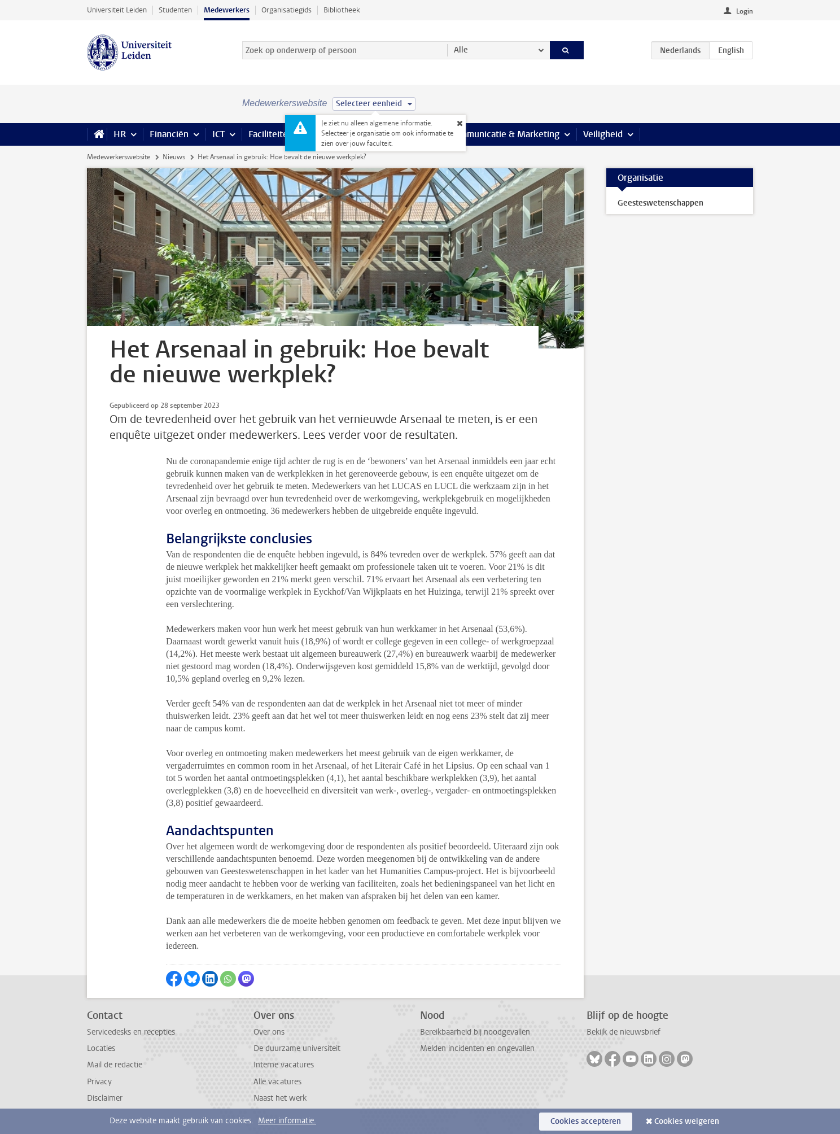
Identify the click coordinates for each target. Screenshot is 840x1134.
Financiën (169, 134)
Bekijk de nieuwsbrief (623, 1032)
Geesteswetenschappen (660, 203)
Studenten (175, 10)
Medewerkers (227, 10)
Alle (461, 50)
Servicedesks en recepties (131, 1032)
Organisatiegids (286, 10)
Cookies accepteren (585, 1121)
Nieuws (174, 157)
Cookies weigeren (686, 1121)
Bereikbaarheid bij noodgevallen (475, 1032)
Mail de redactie (114, 1064)
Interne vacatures (283, 1064)
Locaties (101, 1048)
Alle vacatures (277, 1081)
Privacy (99, 1081)
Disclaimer (105, 1098)
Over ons (269, 1032)
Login (744, 11)
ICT (218, 134)
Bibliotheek (341, 10)
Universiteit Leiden (117, 10)
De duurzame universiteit (296, 1048)
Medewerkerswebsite (118, 157)
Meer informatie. (287, 1120)
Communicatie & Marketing (504, 134)
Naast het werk (280, 1098)
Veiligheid (603, 134)
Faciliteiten (270, 134)
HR (119, 134)
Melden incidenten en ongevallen (477, 1048)
